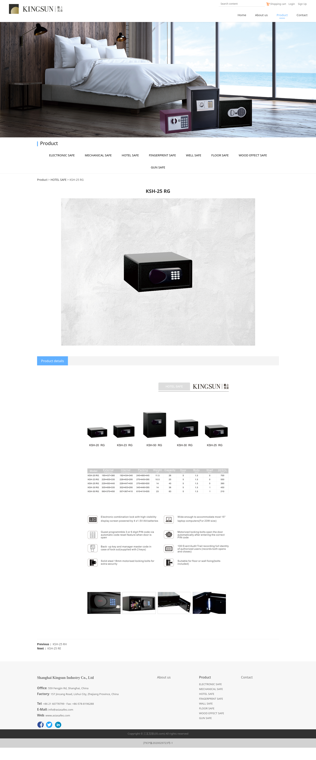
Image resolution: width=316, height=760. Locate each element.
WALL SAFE (206, 716)
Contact (302, 15)
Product (282, 15)
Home (242, 15)
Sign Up (302, 4)
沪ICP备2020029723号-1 (158, 755)
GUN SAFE (158, 180)
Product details (52, 373)
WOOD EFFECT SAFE (253, 167)
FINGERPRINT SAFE (162, 167)
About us (261, 15)
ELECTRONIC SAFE (62, 167)
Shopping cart (276, 4)
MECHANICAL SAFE (98, 167)
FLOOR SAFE (220, 167)
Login (292, 4)
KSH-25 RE (54, 661)
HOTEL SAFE (130, 167)
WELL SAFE (193, 167)
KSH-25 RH (60, 656)
